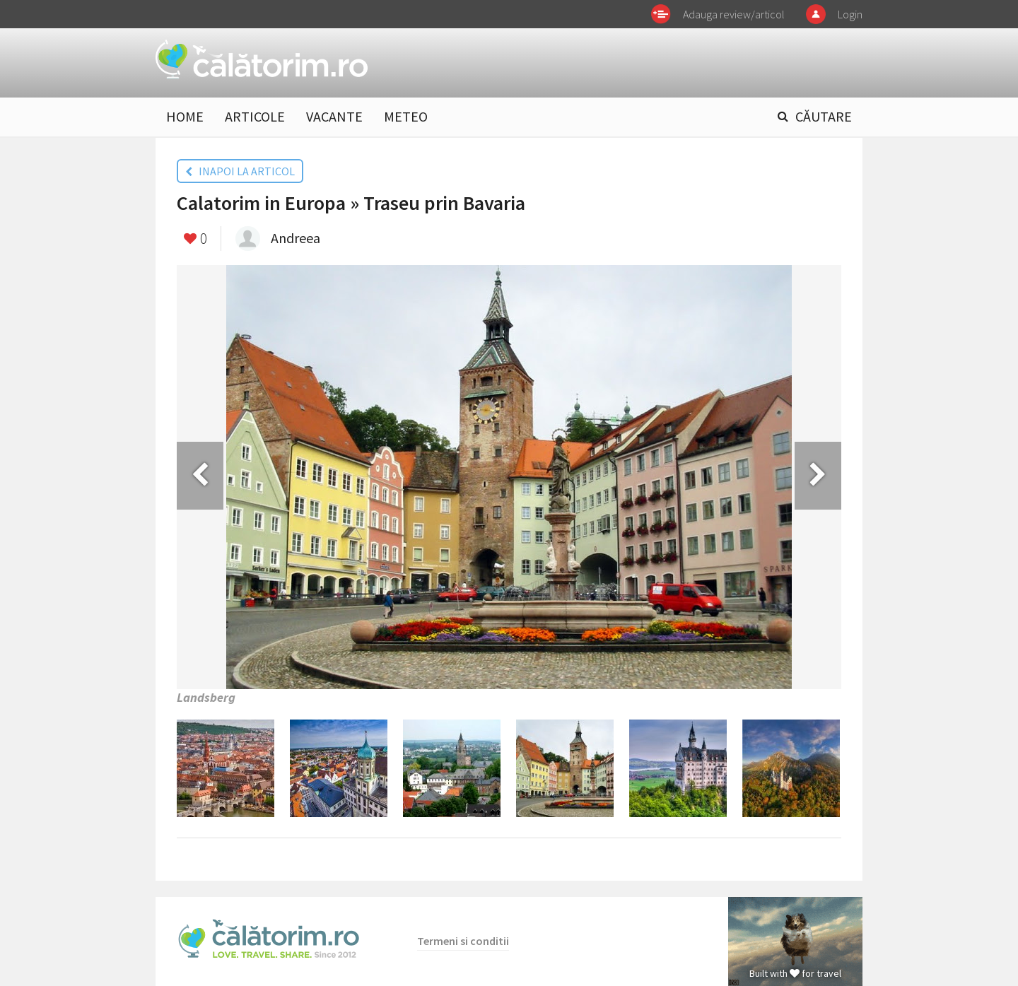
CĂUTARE (823, 116)
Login (850, 14)
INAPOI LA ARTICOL (240, 171)
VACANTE (334, 116)
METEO (406, 116)
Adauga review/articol (734, 14)
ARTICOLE (255, 116)
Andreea (295, 238)
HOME (185, 116)
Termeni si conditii (463, 941)
